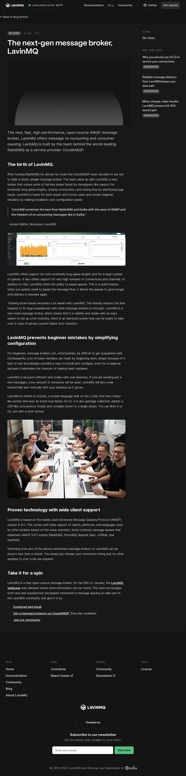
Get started (170, 5)
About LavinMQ (16, 695)
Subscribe (124, 750)
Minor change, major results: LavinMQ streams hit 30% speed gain (160, 105)
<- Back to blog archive (14, 16)
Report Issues (62, 675)
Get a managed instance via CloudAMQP (41, 613)
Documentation (16, 675)
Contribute (58, 669)
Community (125, 5)
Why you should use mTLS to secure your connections (161, 59)
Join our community (26, 620)
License (146, 669)
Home (10, 669)
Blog (111, 5)
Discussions (106, 675)
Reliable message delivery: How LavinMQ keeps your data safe (159, 81)
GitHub (150, 5)
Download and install (27, 607)
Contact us (93, 722)
